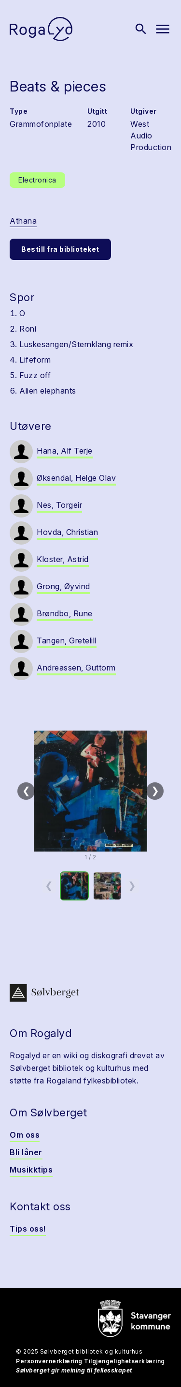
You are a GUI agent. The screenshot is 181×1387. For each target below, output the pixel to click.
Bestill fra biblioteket (60, 249)
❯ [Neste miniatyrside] (132, 885)
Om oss (25, 1135)
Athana (23, 221)
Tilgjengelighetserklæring (124, 1361)
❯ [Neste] (155, 790)
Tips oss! (28, 1229)
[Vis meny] (162, 29)
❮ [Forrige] (26, 790)
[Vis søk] (141, 29)
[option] (74, 885)
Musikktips (31, 1169)
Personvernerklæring (49, 1361)
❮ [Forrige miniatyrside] (49, 885)
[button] (90, 791)
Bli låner (26, 1152)
